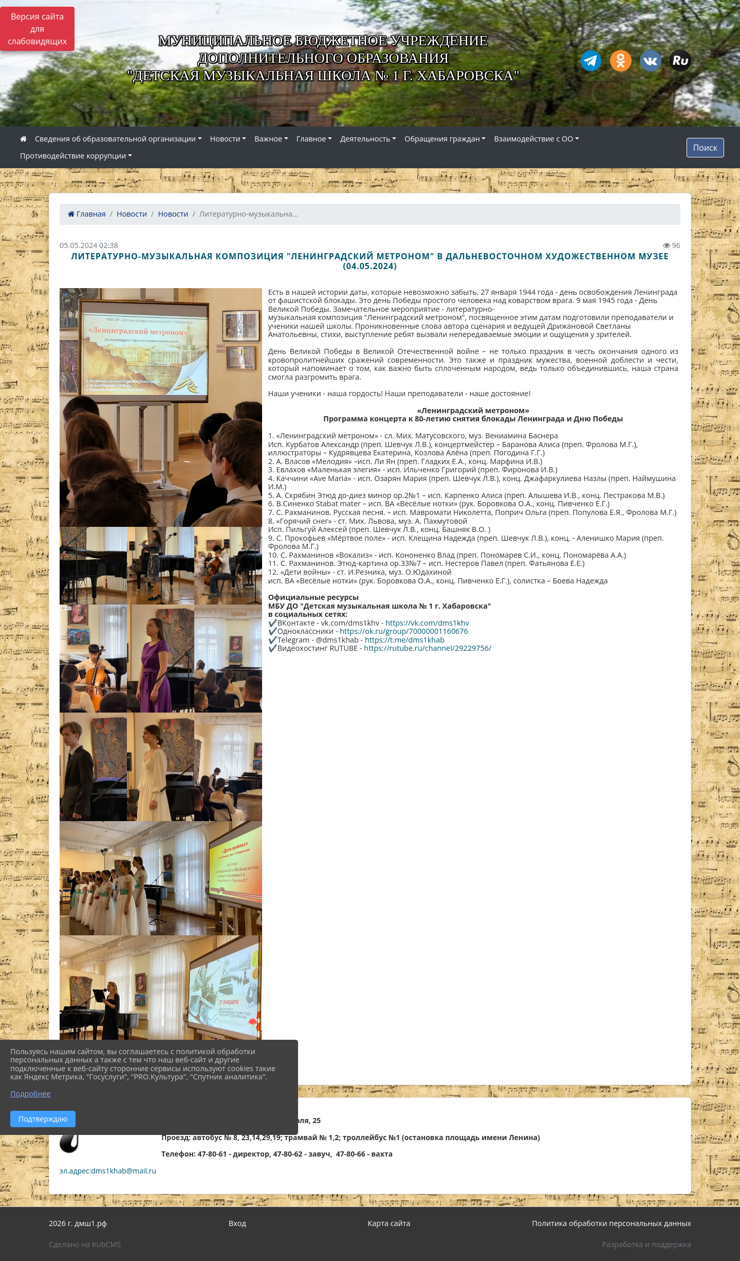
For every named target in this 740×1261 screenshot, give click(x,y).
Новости (225, 139)
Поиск (705, 147)
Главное (311, 139)
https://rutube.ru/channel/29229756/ (427, 648)
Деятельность (365, 139)
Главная (87, 214)
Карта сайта (389, 1223)
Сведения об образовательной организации (115, 139)
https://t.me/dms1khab (405, 640)
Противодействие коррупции (73, 156)
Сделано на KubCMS (85, 1244)
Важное (268, 139)
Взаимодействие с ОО (533, 139)
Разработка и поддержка (646, 1244)
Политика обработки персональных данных (611, 1223)
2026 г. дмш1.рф (78, 1223)
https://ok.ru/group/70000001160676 (404, 631)
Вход (237, 1223)
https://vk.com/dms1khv (427, 623)
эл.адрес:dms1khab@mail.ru (108, 1171)
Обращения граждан (441, 139)
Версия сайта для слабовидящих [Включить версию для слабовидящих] (37, 29)
